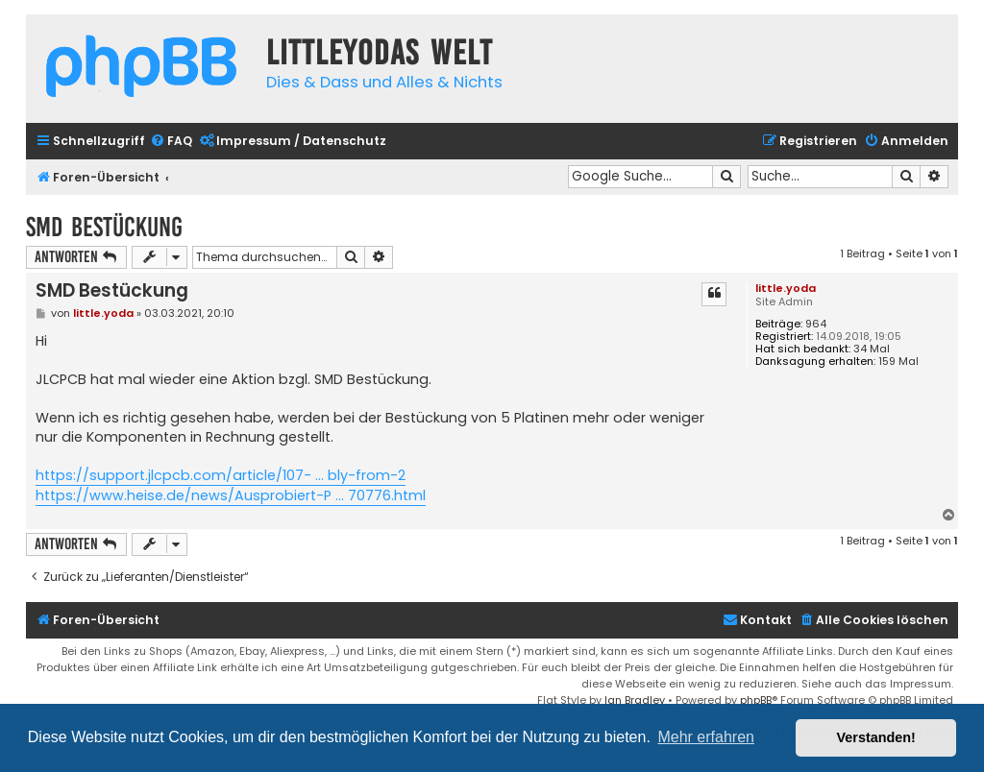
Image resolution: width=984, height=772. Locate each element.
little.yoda (785, 288)
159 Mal (898, 361)
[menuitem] (171, 142)
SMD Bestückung (104, 227)
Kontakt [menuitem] (757, 620)
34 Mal (871, 349)
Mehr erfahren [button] (705, 737)
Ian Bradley (634, 700)
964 (815, 324)
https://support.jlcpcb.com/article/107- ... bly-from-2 (221, 475)
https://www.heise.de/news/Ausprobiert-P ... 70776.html (231, 495)
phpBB (756, 700)
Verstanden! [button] (876, 737)
